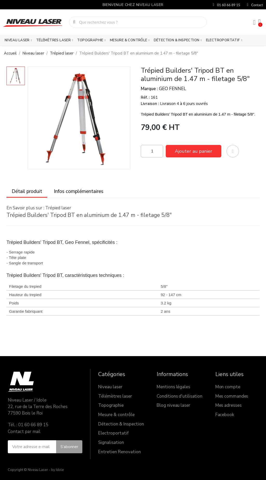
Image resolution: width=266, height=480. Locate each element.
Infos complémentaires (78, 191)
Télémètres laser (54, 40)
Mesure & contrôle (130, 40)
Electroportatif (224, 40)
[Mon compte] (254, 22)
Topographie (91, 40)
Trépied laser (58, 208)
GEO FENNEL (172, 89)
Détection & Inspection (178, 40)
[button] (193, 151)
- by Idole (56, 470)
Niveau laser (18, 40)
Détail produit (27, 191)
